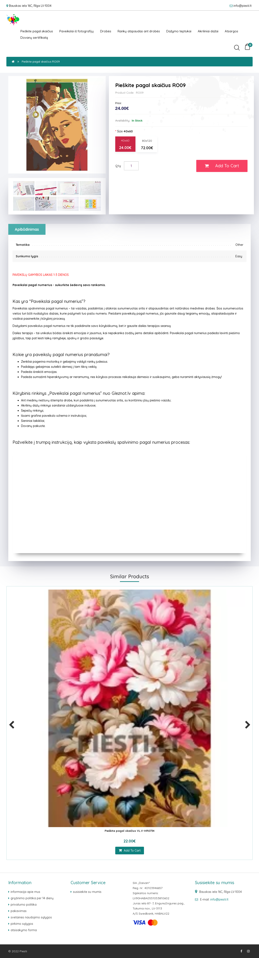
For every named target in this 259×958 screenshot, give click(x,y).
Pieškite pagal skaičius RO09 (41, 61)
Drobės (105, 31)
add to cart (130, 850)
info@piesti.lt (242, 6)
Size (125, 131)
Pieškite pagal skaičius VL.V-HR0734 (129, 830)
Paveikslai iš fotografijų (76, 31)
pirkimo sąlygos (22, 924)
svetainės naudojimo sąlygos (31, 917)
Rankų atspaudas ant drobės (139, 31)
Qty (118, 166)
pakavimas (19, 911)
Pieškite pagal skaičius (36, 31)
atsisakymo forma (24, 930)
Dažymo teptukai (178, 31)
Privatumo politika (24, 904)
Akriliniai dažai (208, 31)
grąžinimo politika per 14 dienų (32, 898)
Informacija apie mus (25, 892)
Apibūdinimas (27, 229)
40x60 (125, 144)
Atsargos (231, 31)
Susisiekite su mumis (87, 892)
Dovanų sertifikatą (34, 38)
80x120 (147, 144)
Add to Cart (222, 165)
